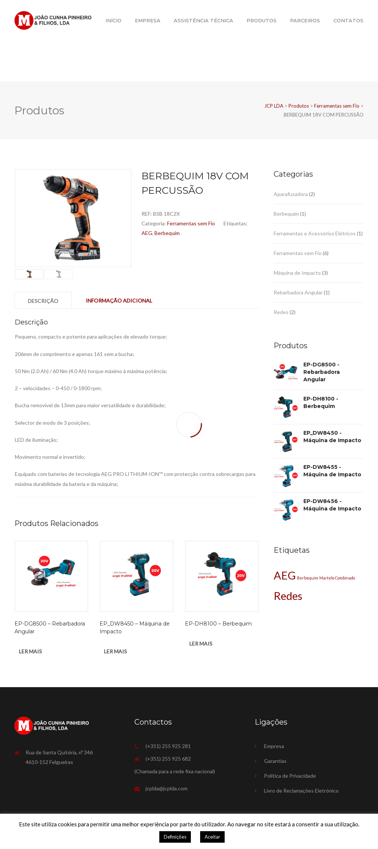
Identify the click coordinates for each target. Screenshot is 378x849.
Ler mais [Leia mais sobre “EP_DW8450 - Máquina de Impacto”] (115, 651)
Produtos (262, 20)
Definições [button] (175, 837)
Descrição (43, 301)
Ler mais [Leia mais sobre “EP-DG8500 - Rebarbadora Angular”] (30, 651)
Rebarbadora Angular (298, 292)
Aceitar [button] (212, 837)
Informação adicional (119, 300)
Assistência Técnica (203, 20)
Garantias (275, 761)
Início (113, 20)
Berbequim (167, 233)
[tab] (43, 300)
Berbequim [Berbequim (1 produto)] (307, 577)
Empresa (147, 20)
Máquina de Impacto (297, 273)
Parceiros (305, 20)
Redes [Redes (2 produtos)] (288, 595)
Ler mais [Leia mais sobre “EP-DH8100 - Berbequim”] (200, 643)
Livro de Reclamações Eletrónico (301, 790)
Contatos (348, 20)
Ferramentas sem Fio (191, 223)
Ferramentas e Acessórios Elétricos (315, 233)
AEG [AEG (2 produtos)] (285, 575)
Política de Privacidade (290, 776)
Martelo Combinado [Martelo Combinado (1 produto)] (337, 577)
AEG (146, 233)
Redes (281, 312)
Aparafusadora (291, 194)
